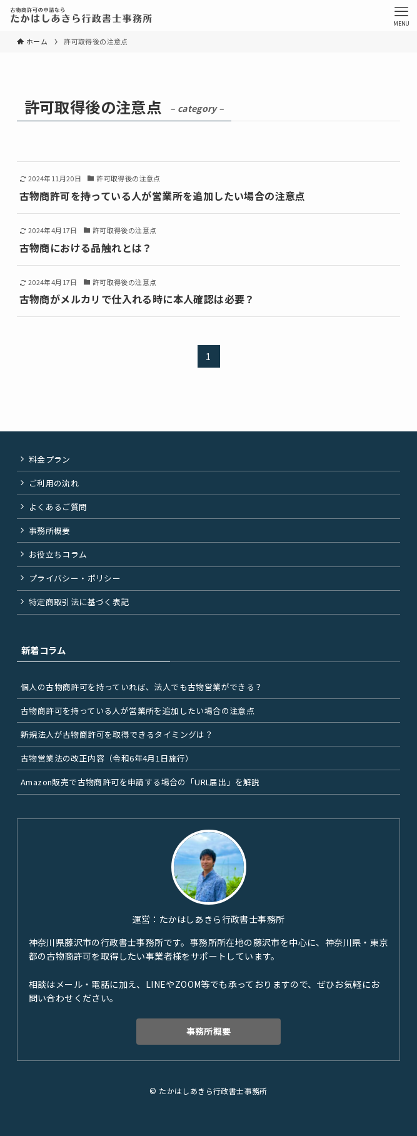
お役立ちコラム (58, 554)
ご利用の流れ (54, 483)
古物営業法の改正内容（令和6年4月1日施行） (107, 758)
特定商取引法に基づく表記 (79, 602)
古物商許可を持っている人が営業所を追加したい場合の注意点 (137, 710)
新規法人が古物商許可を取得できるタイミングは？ (117, 734)
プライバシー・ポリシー (75, 578)
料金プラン (50, 459)
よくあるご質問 (58, 507)
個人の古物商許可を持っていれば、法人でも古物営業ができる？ (142, 687)
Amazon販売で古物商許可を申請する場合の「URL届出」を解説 (140, 782)
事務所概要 (50, 530)
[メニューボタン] (401, 15)
